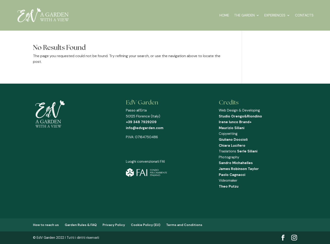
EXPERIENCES (274, 15)
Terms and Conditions (184, 225)
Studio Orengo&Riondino (240, 116)
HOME (224, 15)
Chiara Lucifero (232, 145)
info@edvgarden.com (144, 128)
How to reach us (46, 225)
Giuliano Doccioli (233, 139)
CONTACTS (304, 15)
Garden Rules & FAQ (81, 225)
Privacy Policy (114, 225)
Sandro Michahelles (236, 163)
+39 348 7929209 (141, 122)
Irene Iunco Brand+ (235, 122)
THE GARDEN (244, 15)
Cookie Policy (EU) (145, 225)
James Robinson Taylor (239, 169)
